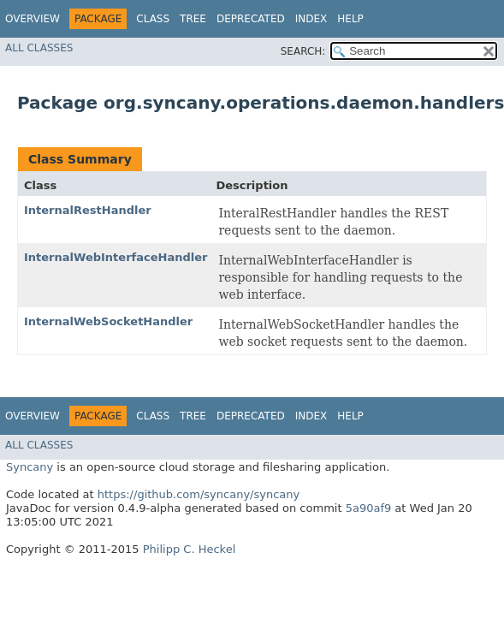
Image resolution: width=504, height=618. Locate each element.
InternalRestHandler (87, 210)
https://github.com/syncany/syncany (198, 494)
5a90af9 (369, 508)
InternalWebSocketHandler (108, 321)
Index (311, 19)
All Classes (39, 48)
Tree (193, 19)
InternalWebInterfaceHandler (115, 257)
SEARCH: (303, 51)
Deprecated (250, 19)
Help (350, 19)
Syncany (29, 467)
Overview (32, 19)
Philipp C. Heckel (189, 549)
